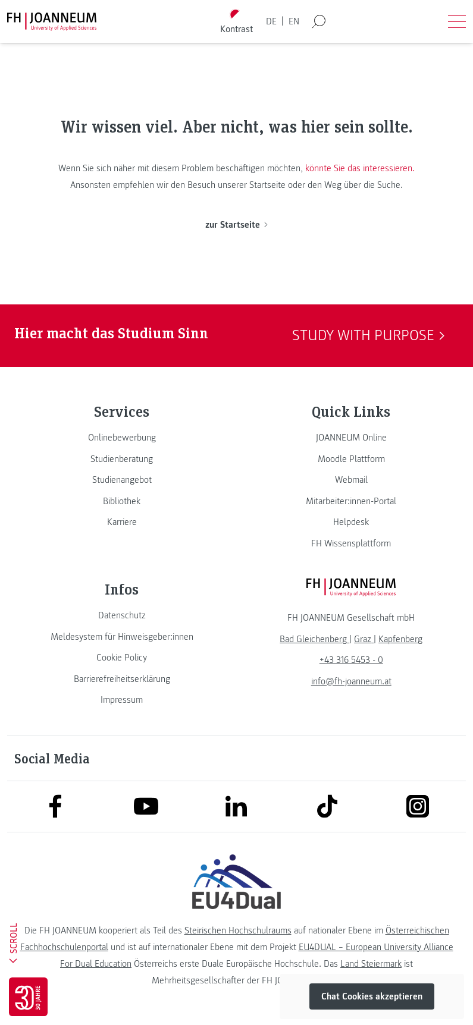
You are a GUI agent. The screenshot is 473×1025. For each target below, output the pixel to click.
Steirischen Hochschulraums (238, 930)
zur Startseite (236, 225)
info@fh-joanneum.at (351, 681)
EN (294, 21)
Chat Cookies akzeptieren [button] (371, 996)
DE (271, 21)
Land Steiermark (371, 964)
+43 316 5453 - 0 (351, 660)
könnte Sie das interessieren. (360, 168)
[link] (122, 437)
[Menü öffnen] (457, 21)
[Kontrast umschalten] (236, 22)
